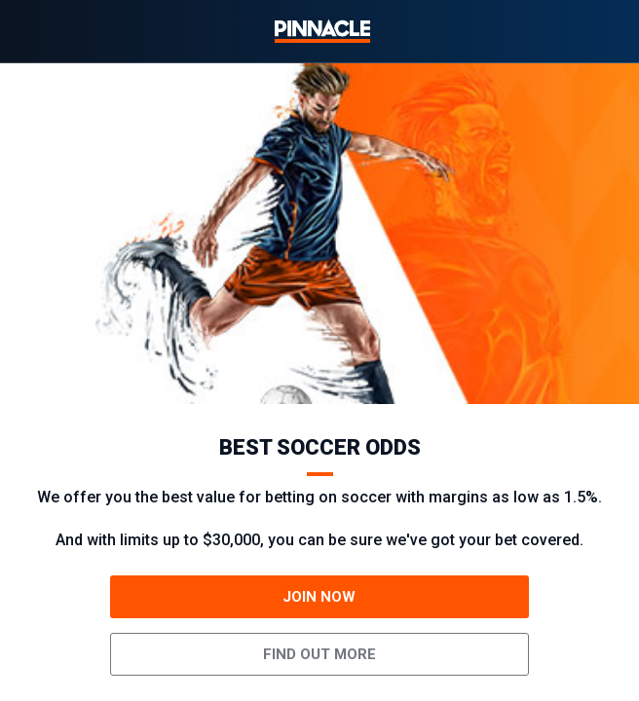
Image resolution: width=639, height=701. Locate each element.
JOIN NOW (319, 597)
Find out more (319, 654)
